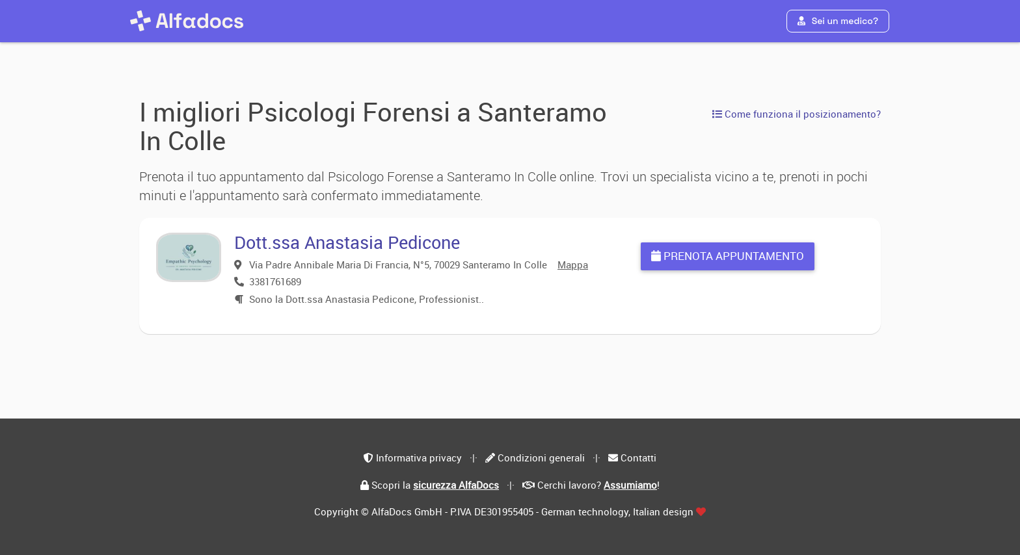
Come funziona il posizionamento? (796, 113)
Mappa (572, 264)
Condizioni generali (541, 457)
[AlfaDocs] (186, 20)
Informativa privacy (419, 457)
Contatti (638, 457)
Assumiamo (630, 484)
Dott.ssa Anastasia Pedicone (347, 242)
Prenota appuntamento (727, 255)
